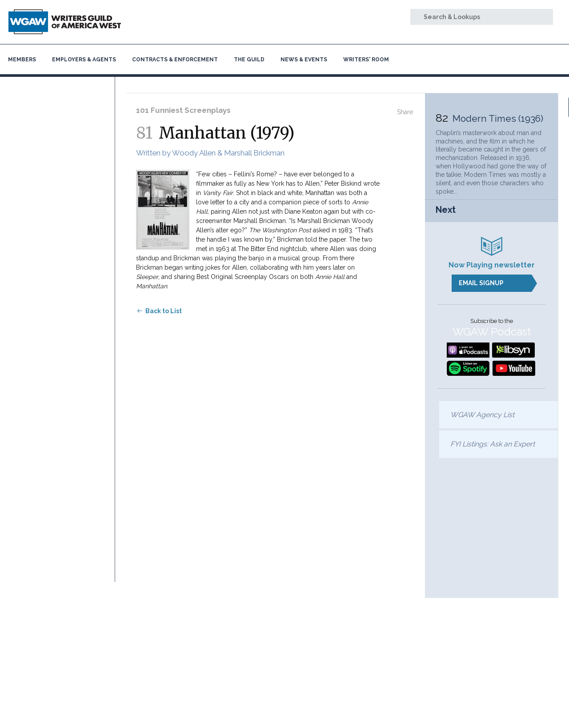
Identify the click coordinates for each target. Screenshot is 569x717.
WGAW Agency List (482, 414)
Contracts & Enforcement (175, 59)
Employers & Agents (84, 59)
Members (22, 59)
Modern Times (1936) (498, 118)
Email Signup (481, 283)
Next (446, 210)
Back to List (163, 311)
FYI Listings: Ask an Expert (492, 444)
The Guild (249, 59)
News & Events (303, 59)
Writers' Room (366, 59)
